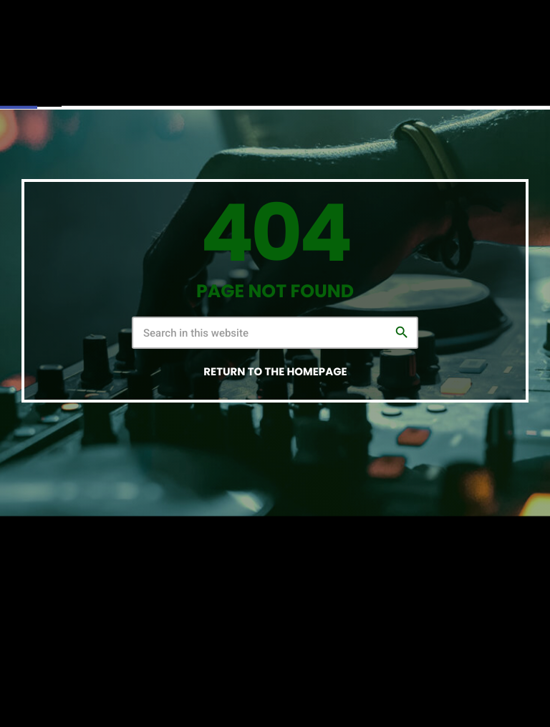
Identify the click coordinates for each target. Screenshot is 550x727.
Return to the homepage (275, 372)
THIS (367, 683)
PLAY (415, 81)
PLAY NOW (491, 81)
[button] (18, 90)
